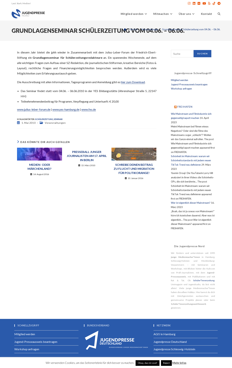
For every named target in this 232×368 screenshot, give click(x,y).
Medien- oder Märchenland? (39, 166)
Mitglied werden (179, 80)
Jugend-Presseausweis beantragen (189, 84)
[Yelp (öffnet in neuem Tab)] (209, 3)
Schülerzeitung (44, 119)
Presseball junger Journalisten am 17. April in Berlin (87, 156)
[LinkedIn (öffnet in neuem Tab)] (194, 3)
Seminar (58, 119)
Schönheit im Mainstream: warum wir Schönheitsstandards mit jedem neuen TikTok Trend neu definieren (191, 160)
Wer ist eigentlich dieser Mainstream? (190, 202)
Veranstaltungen (55, 122)
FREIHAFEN (184, 106)
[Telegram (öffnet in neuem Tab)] (218, 3)
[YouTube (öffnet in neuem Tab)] (204, 3)
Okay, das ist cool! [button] (147, 362)
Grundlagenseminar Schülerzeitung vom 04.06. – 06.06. (191, 29)
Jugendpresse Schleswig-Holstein (174, 349)
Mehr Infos (179, 362)
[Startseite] (125, 29)
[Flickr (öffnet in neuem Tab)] (198, 3)
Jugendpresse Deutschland (170, 341)
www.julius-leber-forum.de (33, 109)
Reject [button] (166, 362)
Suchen (202, 53)
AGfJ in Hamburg (164, 334)
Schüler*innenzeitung (203, 280)
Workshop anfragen (181, 88)
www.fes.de (88, 109)
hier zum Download (133, 82)
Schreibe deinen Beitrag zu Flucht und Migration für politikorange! (134, 168)
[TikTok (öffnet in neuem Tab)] (214, 3)
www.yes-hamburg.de (65, 109)
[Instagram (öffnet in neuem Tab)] (189, 3)
